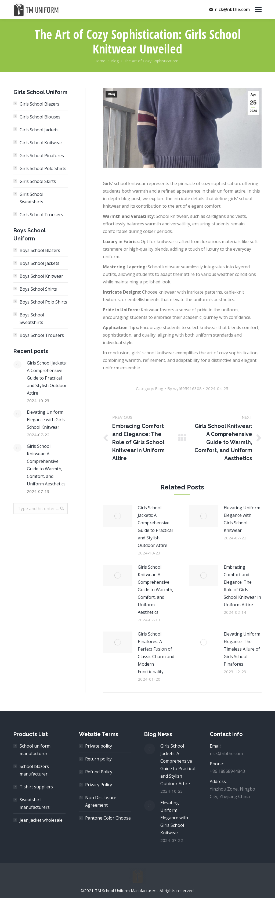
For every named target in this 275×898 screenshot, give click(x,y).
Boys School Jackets (39, 263)
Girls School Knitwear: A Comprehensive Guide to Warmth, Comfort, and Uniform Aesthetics (155, 589)
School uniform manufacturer (35, 749)
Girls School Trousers (41, 215)
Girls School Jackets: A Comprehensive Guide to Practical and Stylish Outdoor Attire (155, 526)
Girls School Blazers (39, 104)
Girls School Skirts (38, 181)
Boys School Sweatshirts (32, 318)
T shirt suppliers (36, 787)
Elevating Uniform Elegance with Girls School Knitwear (242, 519)
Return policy (98, 759)
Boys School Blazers (40, 250)
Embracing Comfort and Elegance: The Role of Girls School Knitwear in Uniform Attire (242, 586)
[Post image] (117, 516)
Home (100, 60)
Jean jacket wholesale (41, 820)
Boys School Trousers (42, 335)
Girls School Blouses (40, 117)
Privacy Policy (98, 785)
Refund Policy (98, 772)
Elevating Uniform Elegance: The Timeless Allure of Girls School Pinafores (242, 649)
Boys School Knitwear (41, 276)
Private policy (98, 746)
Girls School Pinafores (42, 155)
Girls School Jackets (39, 130)
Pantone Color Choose (108, 818)
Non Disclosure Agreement (100, 801)
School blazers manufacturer (34, 770)
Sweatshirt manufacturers (35, 803)
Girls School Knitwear (41, 143)
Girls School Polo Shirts (43, 168)
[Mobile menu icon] (258, 9)
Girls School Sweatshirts (31, 198)
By (184, 388)
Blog (115, 60)
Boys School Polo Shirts (43, 302)
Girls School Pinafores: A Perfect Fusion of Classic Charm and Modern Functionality (156, 653)
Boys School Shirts (38, 289)
